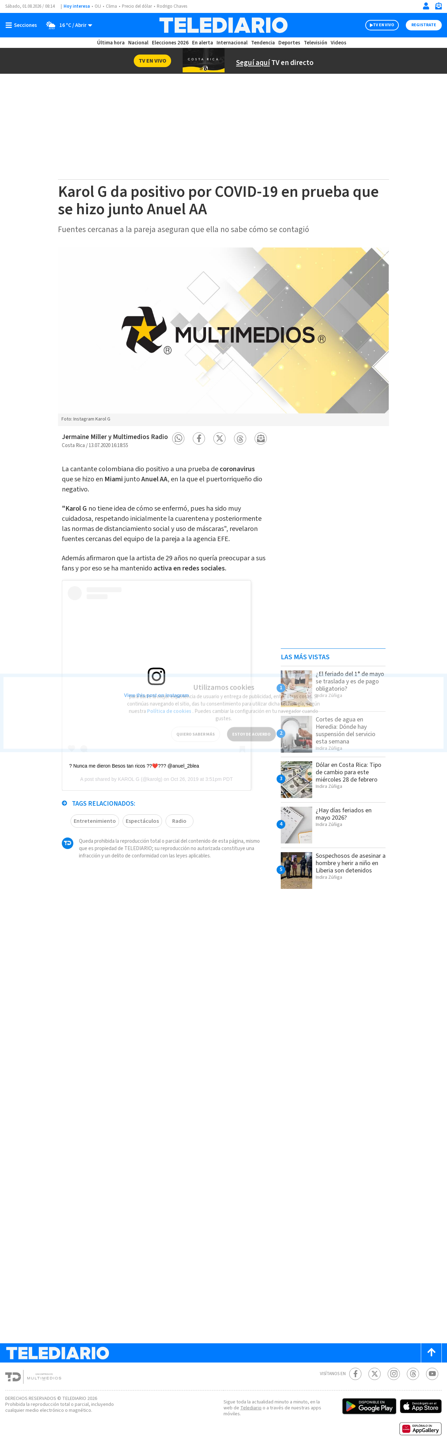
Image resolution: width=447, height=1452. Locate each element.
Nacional (138, 43)
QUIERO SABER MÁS (195, 726)
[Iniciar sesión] (426, 5)
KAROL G (129, 786)
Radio (176, 828)
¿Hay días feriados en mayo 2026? (346, 814)
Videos (338, 43)
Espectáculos (139, 828)
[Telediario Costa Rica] (223, 25)
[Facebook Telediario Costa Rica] (355, 1374)
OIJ (97, 6)
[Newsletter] (438, 7)
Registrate (423, 25)
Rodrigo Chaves (176, 6)
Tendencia (263, 43)
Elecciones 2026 (171, 43)
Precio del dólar (138, 6)
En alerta (203, 43)
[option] (223, 336)
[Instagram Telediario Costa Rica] (394, 1374)
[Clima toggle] (67, 25)
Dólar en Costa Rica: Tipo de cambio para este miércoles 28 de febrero (345, 775)
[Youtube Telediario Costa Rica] (432, 1374)
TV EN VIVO (377, 25)
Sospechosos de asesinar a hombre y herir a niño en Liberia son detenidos (346, 866)
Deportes (289, 43)
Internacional (233, 43)
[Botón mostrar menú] (22, 25)
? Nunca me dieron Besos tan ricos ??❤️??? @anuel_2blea (134, 773)
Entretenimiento (93, 828)
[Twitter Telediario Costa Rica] (374, 1374)
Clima (112, 6)
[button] (178, 438)
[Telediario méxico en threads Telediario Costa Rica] (413, 1374)
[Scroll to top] (431, 1353)
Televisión (315, 43)
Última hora (110, 43)
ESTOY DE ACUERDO (251, 726)
